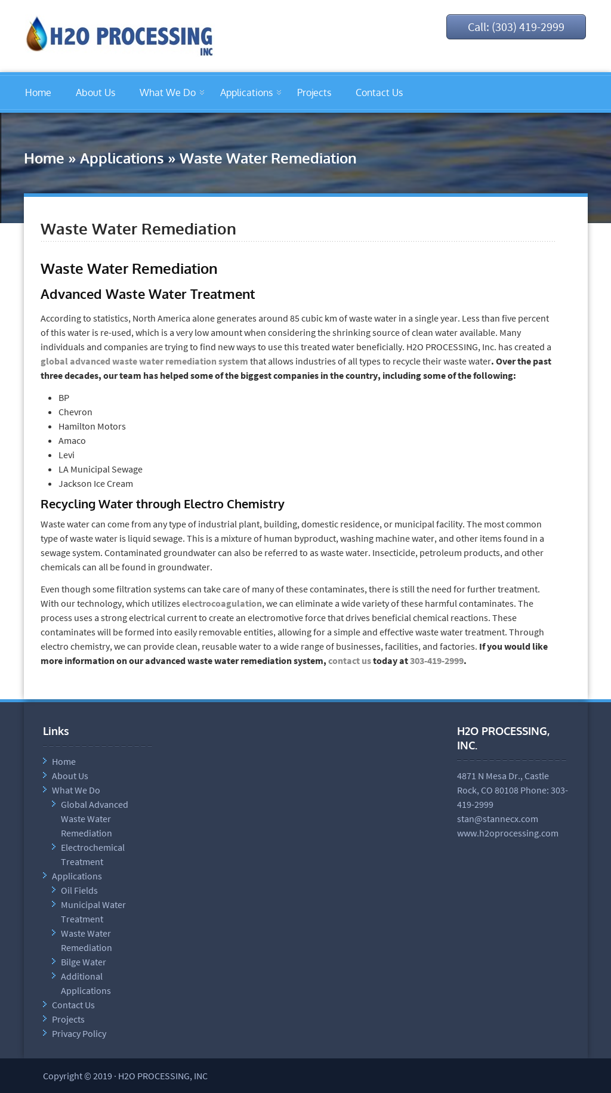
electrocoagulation (222, 603)
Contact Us (379, 92)
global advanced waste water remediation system (144, 361)
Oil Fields (79, 890)
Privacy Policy (79, 1033)
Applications (246, 92)
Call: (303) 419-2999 (516, 26)
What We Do (168, 92)
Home (38, 92)
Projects (314, 92)
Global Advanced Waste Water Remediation (94, 818)
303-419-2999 (437, 660)
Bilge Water (83, 962)
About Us (95, 92)
